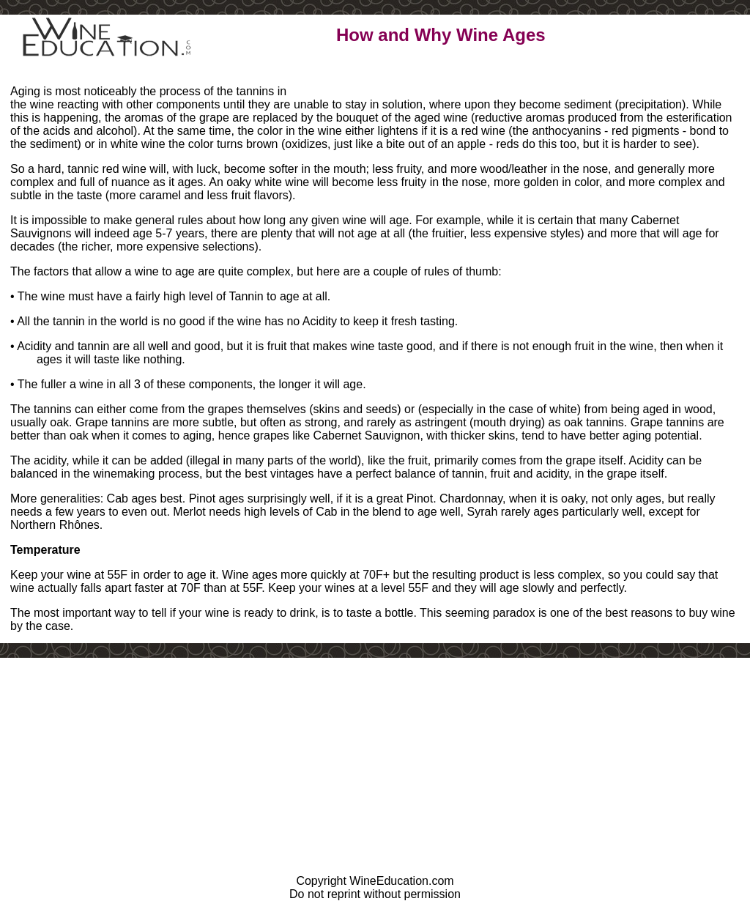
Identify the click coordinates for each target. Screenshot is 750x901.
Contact (560, 76)
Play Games (470, 76)
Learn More (373, 76)
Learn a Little (272, 76)
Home (185, 76)
